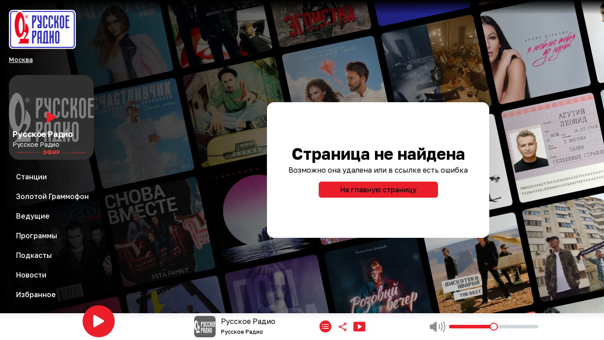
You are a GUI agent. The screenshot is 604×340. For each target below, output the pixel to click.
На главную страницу (378, 189)
